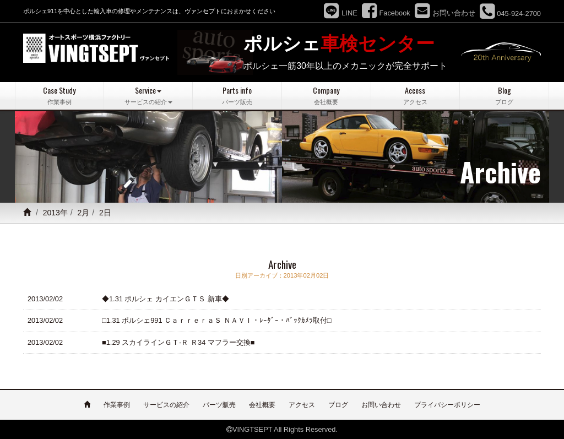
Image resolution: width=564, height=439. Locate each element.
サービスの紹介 (166, 404)
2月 (84, 212)
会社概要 (262, 404)
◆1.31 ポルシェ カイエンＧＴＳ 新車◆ (165, 298)
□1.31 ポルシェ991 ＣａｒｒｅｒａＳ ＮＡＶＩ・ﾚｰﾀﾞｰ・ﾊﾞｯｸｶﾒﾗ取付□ (216, 320)
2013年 (55, 212)
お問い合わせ (381, 404)
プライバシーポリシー (447, 404)
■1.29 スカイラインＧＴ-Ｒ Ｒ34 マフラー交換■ (178, 342)
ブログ (338, 404)
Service (148, 95)
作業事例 (117, 404)
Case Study (59, 95)
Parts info (237, 95)
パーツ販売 (219, 404)
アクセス (302, 404)
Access (415, 95)
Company (326, 95)
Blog (504, 95)
